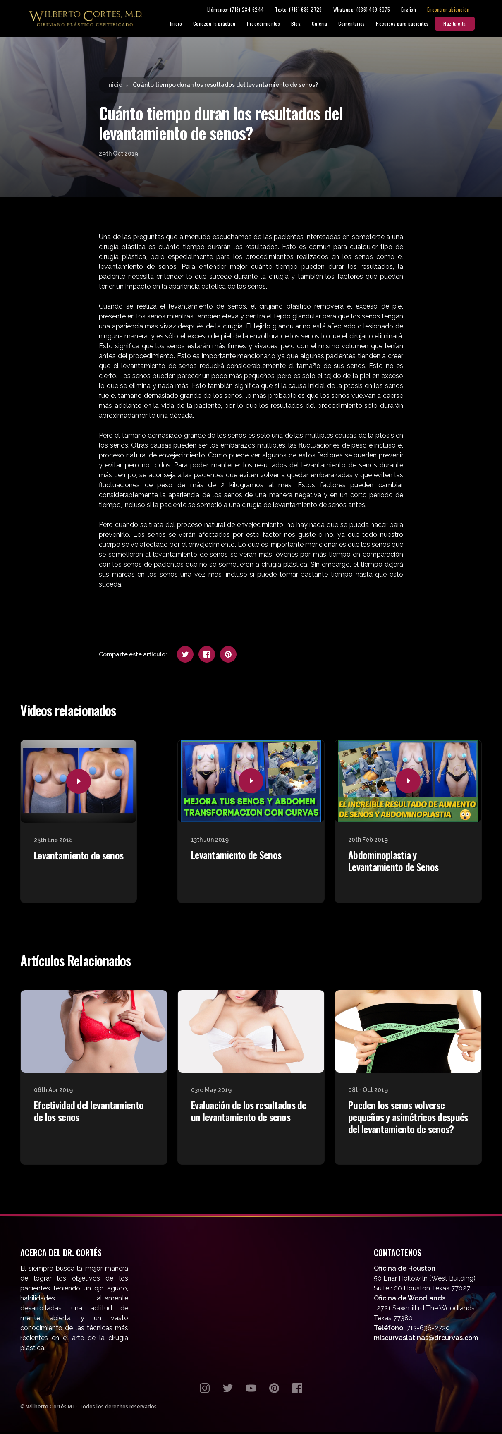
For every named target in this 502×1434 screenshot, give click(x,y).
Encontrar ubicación (456, 10)
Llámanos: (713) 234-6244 (243, 10)
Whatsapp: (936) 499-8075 (369, 10)
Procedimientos (270, 24)
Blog (303, 24)
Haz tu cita (462, 24)
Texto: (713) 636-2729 (306, 10)
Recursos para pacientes (410, 24)
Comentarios (359, 24)
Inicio (183, 24)
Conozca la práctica (222, 24)
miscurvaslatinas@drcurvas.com (426, 1339)
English (416, 10)
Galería (327, 24)
